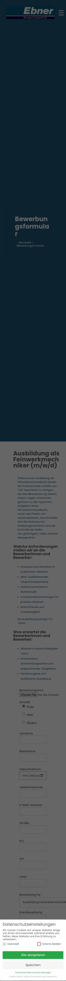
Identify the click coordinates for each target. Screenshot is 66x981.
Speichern (33, 962)
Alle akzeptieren (33, 952)
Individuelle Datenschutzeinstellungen (33, 969)
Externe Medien (49, 941)
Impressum (51, 973)
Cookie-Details (16, 973)
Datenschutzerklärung (34, 973)
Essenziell (11, 941)
